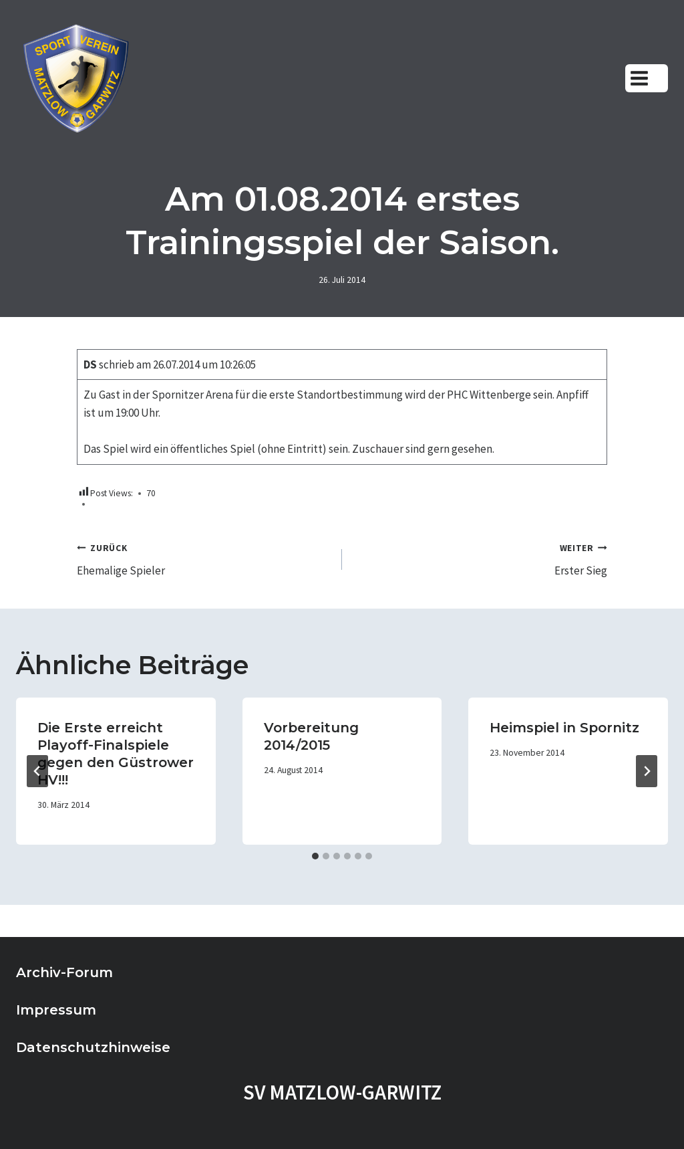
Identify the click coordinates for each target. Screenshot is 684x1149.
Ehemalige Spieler (204, 558)
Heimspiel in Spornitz (564, 728)
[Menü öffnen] (646, 78)
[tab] (315, 856)
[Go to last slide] (37, 771)
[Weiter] (646, 771)
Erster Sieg (480, 558)
